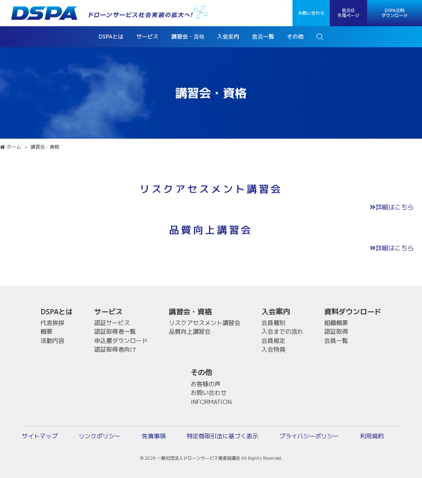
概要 (46, 331)
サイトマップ (40, 436)
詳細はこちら (392, 207)
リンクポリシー (99, 436)
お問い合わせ (311, 13)
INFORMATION (211, 402)
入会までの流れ (282, 331)
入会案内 (275, 312)
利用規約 (372, 436)
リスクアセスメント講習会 (204, 323)
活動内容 (52, 341)
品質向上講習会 (190, 331)
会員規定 (273, 341)
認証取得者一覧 (115, 331)
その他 (201, 372)
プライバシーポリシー (309, 436)
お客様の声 (206, 384)
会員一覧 (336, 341)
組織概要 (336, 323)
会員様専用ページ (348, 13)
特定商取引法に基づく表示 (222, 436)
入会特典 (273, 349)
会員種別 (273, 323)
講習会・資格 (190, 312)
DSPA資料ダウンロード (394, 13)
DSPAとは (57, 312)
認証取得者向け (115, 349)
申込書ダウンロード (121, 341)
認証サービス (112, 323)
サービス (108, 312)
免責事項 (154, 436)
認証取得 (336, 331)
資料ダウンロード (352, 312)
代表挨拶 (52, 323)
